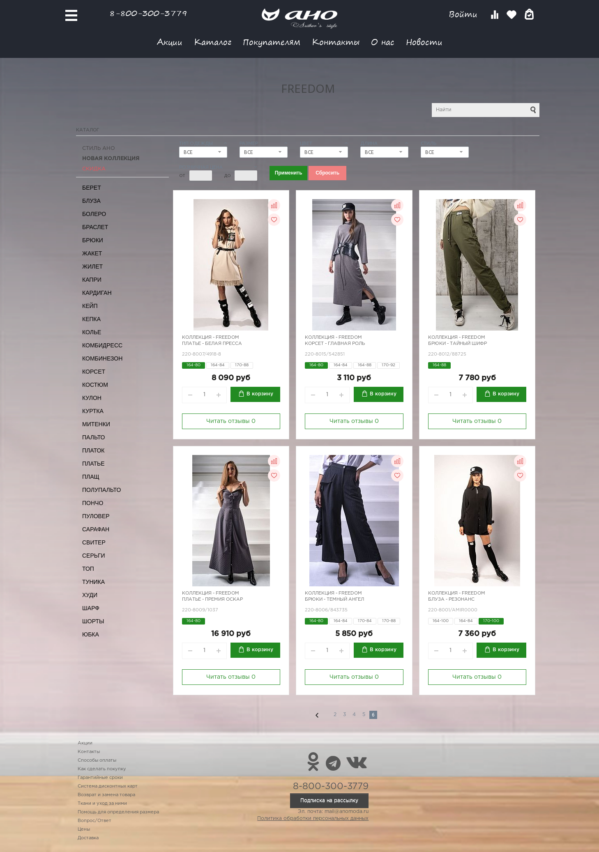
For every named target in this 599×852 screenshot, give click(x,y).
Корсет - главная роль (335, 344)
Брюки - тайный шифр (457, 344)
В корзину (260, 394)
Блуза (91, 200)
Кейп (90, 306)
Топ (88, 568)
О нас (382, 41)
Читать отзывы (231, 421)
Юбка (90, 634)
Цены (84, 829)
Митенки (96, 424)
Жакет (92, 253)
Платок (93, 450)
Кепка (91, 319)
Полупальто (101, 490)
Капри (91, 279)
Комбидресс (102, 345)
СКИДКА (94, 169)
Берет (91, 187)
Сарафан (95, 529)
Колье (91, 332)
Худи (89, 595)
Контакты (335, 41)
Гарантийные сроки (100, 778)
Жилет (92, 266)
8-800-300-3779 (148, 13)
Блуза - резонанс (451, 599)
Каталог (212, 41)
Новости (424, 41)
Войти (464, 14)
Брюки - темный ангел (334, 599)
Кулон (91, 398)
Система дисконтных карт (108, 786)
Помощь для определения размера (118, 812)
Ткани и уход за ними (102, 803)
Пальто (93, 437)
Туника (93, 582)
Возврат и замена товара (106, 795)
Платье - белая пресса (212, 344)
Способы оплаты (97, 760)
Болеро (94, 214)
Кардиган (97, 292)
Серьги (93, 555)
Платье (93, 463)
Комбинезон (102, 358)
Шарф (90, 608)
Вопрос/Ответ (94, 821)
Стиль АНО (98, 148)
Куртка (93, 411)
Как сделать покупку (102, 769)
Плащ (90, 476)
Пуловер (96, 516)
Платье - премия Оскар (212, 599)
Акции (169, 41)
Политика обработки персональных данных (313, 818)
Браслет (95, 227)
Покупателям (271, 41)
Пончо (92, 503)
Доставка (88, 838)
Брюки (92, 240)
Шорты (93, 621)
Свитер (94, 542)
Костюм (95, 384)
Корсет (93, 371)
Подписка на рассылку (329, 800)
